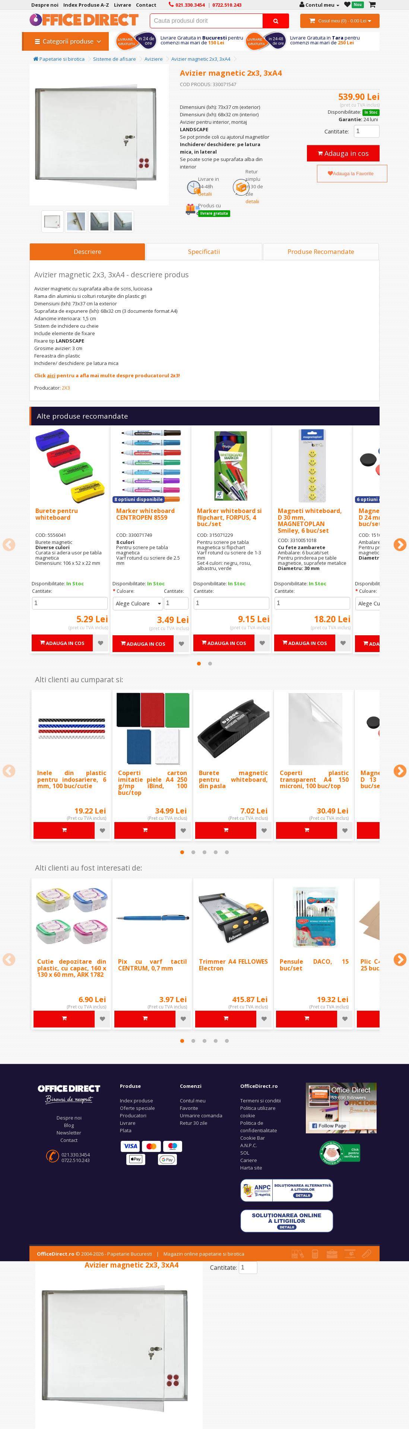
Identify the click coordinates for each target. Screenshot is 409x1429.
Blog (69, 1125)
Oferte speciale (137, 1108)
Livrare (128, 1123)
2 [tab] (210, 663)
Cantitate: (336, 131)
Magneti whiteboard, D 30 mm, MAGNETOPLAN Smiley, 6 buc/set (310, 521)
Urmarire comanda (201, 1115)
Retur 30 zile (193, 1123)
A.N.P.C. (248, 1145)
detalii (205, 194)
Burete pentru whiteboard (56, 514)
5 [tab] (226, 852)
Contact (68, 1140)
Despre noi (69, 1117)
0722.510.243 (75, 1160)
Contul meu (193, 1100)
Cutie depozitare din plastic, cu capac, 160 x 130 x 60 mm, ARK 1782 (71, 968)
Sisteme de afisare (114, 59)
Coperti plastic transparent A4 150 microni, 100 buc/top (314, 779)
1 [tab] (198, 663)
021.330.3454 (75, 1154)
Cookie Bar (252, 1137)
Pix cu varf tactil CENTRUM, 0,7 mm (152, 964)
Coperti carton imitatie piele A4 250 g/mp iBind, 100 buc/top (152, 783)
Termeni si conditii (260, 1100)
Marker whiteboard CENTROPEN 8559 (145, 514)
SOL (244, 1152)
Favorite (189, 1108)
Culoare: (125, 591)
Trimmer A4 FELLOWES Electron (233, 964)
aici (51, 375)
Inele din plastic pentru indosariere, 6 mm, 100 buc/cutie (71, 779)
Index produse (136, 1100)
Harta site (251, 1167)
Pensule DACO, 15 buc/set (314, 964)
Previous (8, 545)
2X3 (66, 387)
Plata (125, 1130)
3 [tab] (204, 852)
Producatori (133, 1115)
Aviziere (154, 59)
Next (400, 545)
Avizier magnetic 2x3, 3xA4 (200, 59)
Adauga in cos (343, 153)
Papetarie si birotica (59, 59)
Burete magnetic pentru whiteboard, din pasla (233, 779)
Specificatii (204, 251)
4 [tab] (215, 852)
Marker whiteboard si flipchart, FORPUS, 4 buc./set (229, 517)
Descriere (87, 251)
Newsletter (69, 1132)
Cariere (248, 1160)
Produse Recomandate (321, 251)
